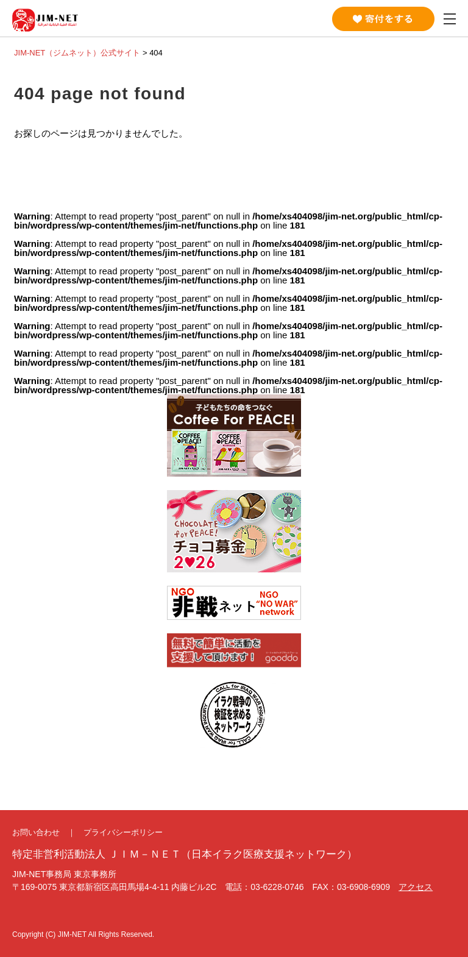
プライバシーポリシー (123, 832)
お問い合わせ (36, 832)
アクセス (416, 887)
